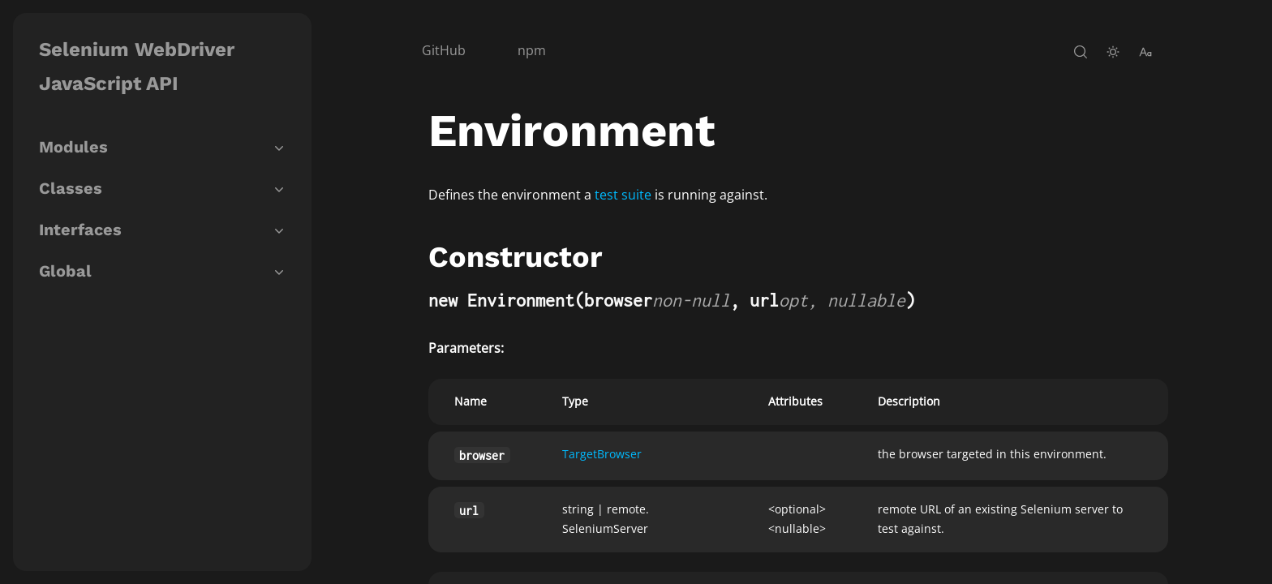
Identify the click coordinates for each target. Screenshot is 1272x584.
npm (532, 50)
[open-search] (1081, 52)
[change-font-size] (1145, 52)
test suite (623, 195)
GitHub (444, 50)
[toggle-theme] (1113, 52)
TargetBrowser (602, 454)
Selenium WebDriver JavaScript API (136, 66)
